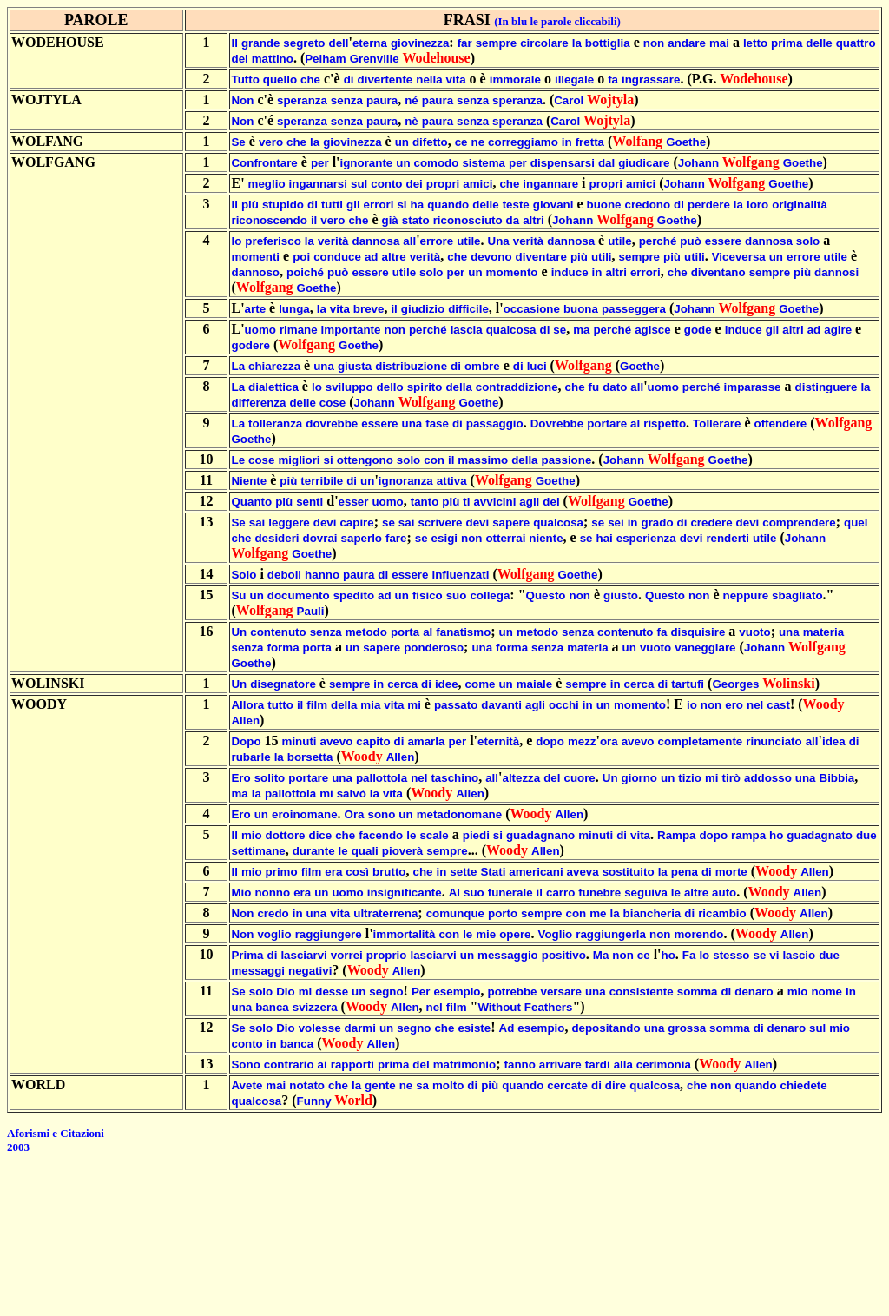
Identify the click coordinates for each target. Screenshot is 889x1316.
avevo (336, 741)
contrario (289, 1064)
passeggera (634, 308)
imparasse (752, 386)
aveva (583, 871)
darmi (360, 1028)
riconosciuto (468, 220)
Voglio (555, 934)
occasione (532, 308)
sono (382, 814)
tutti (332, 204)
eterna (369, 43)
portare (607, 423)
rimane (299, 329)
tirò (731, 777)
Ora (355, 814)
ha (418, 204)
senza (347, 100)
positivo (564, 955)
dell (338, 43)
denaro (753, 991)
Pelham (325, 58)
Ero (240, 777)
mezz (582, 741)
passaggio (495, 423)
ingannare (550, 183)
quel (855, 522)
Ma (601, 955)
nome (826, 991)
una (323, 366)
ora (609, 741)
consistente (641, 991)
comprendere (798, 522)
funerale (510, 892)
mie (486, 934)
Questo (546, 595)
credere (711, 522)
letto (755, 43)
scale (433, 835)
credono (648, 204)
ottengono (365, 459)
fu (594, 386)
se (559, 329)
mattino (272, 58)
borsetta (310, 757)
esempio (456, 991)
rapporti (352, 1064)
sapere (511, 522)
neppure (745, 595)
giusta (355, 366)
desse (331, 991)
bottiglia (607, 43)
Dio (285, 991)
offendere (780, 423)
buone (604, 204)
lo (317, 386)
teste (516, 204)
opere (514, 934)
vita (456, 79)
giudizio (422, 308)
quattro (856, 43)
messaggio (507, 955)
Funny (314, 1101)
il (314, 220)
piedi (476, 835)
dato (615, 386)
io (692, 704)
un (402, 142)
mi (414, 704)
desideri (276, 538)
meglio (267, 183)
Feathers (548, 1007)
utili (601, 256)
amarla (425, 741)
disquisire (697, 631)
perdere (709, 204)
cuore (579, 777)
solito (270, 777)
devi (325, 522)
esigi (444, 538)
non (653, 43)
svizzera (315, 1007)
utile (468, 241)
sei (616, 522)
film (316, 704)
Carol (568, 100)
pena (684, 871)
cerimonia (663, 1064)
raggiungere (328, 934)
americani (536, 871)
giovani (553, 204)
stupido (283, 204)
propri (443, 183)
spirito (425, 386)
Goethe (686, 142)
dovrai (320, 538)
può (690, 241)
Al (454, 892)
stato (416, 220)
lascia (467, 329)
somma (697, 991)
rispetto (664, 423)
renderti (727, 538)
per (320, 162)
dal (606, 162)
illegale (574, 79)
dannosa (376, 241)
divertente (385, 79)
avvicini (494, 501)
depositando (605, 1028)
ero (734, 704)
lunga (294, 308)
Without (498, 1007)
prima (786, 43)
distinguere (826, 386)
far (465, 43)
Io (236, 241)
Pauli (311, 611)
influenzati (460, 574)
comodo (436, 162)
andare (687, 43)
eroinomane (305, 814)
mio (251, 835)
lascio (798, 955)
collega (490, 595)
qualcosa (511, 329)
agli (529, 501)
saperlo (361, 538)
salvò (351, 793)
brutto (389, 871)
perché (658, 241)
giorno (639, 777)
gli (353, 204)
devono (491, 256)
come (480, 684)
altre (394, 256)
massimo (483, 459)
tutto (280, 704)
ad (372, 256)
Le (238, 459)
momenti (255, 256)
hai (604, 538)
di (349, 79)
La (238, 366)
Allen (245, 720)
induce (570, 272)
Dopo (245, 741)
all (409, 241)
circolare (544, 43)
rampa (748, 835)
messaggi (258, 970)
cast (778, 704)
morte (731, 871)
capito (373, 741)
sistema (483, 162)
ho (776, 835)
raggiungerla (611, 934)
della (458, 386)
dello (390, 386)
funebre (599, 892)
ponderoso (434, 647)
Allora (247, 704)
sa (422, 1085)
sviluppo (349, 386)
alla (623, 1064)
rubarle (250, 757)
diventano (718, 272)
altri (533, 220)
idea (834, 741)
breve (369, 308)
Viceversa (739, 256)
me (597, 913)
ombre (482, 366)
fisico (427, 595)
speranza (302, 100)
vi (774, 955)
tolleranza (275, 423)
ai (322, 1064)
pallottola (381, 777)
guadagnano (540, 835)
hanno (322, 574)
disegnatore (283, 684)
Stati (492, 871)
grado (658, 522)
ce (461, 142)
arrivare (560, 1064)
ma (581, 329)
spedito (353, 595)
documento (298, 595)
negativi (310, 970)
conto (386, 183)
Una (499, 241)
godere (250, 345)
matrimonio (465, 1064)
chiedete (803, 1085)
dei (414, 183)
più (250, 204)
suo (456, 595)
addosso (768, 777)
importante (351, 329)
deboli (284, 574)
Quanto (251, 501)
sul (359, 183)
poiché (305, 272)
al (635, 423)
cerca (402, 684)
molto (448, 1085)
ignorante (366, 162)
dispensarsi (562, 162)
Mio (241, 892)
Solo (243, 574)
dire (615, 1085)
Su (238, 595)
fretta (590, 142)
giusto (620, 595)
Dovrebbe (556, 423)
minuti (299, 741)
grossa (687, 1028)
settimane (258, 850)
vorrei (347, 955)
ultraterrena (385, 913)
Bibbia (837, 777)
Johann (698, 162)
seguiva (646, 892)
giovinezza (420, 43)
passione (567, 459)
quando (448, 204)
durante (314, 850)
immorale (515, 79)
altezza (521, 777)
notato (307, 1085)
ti (466, 501)
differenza (258, 402)
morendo (698, 934)
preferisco (272, 241)
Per (421, 991)
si (401, 204)
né (411, 100)
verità (333, 241)
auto (724, 892)
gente (380, 1085)
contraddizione (517, 386)
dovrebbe (332, 423)
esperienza (646, 538)
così (357, 871)
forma (283, 647)
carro (560, 892)
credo (272, 913)
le (411, 835)
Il (234, 43)
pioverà (402, 850)
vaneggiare (705, 647)
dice (321, 835)
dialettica (273, 386)
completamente (700, 741)
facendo (381, 835)
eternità (498, 741)
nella (429, 79)
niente (546, 538)
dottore (286, 835)
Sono (245, 1064)
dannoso (255, 272)
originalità (799, 204)
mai (719, 43)
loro (757, 204)
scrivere (440, 522)
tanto (425, 501)
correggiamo (523, 142)
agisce (653, 329)
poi (301, 256)
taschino (454, 777)
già (390, 220)
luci (537, 366)
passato (455, 704)
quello (280, 79)
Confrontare (264, 162)
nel (755, 704)
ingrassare (651, 79)
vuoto (754, 631)
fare (395, 538)
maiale (535, 684)
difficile (468, 308)
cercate (567, 1085)
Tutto (245, 79)
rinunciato (773, 741)
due (866, 835)
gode (698, 329)
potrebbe (512, 991)
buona (580, 308)
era (333, 871)
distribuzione (411, 366)
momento (512, 272)
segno (386, 991)
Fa (689, 955)
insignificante (404, 892)
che (310, 79)
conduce (337, 256)
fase (437, 423)
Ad (507, 1028)
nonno (272, 892)
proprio (386, 955)
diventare (541, 256)
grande (260, 43)
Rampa (676, 835)
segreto (304, 43)
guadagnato (820, 835)
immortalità (404, 934)
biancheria (652, 913)
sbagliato (797, 595)
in (567, 142)
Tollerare (717, 423)
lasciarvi (303, 955)
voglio (274, 934)
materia (823, 631)
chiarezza (274, 366)
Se (238, 142)
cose (332, 402)
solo (808, 241)
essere (723, 241)
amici (477, 183)
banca (272, 1007)
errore (437, 241)
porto (502, 913)
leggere (288, 522)
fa (613, 79)
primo (282, 871)
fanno (520, 1064)
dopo (550, 741)
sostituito (629, 871)
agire (838, 329)
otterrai (505, 538)
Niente (249, 480)
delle (819, 43)
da (513, 220)
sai (257, 522)
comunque (455, 913)
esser (354, 501)
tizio (689, 777)
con (434, 459)
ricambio (722, 913)
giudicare (643, 162)
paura (382, 100)
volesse (320, 1028)
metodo (366, 631)
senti (309, 501)
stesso (731, 955)
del (239, 58)
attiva (452, 480)
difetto (430, 142)
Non (242, 100)
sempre (496, 43)
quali (365, 850)
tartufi (687, 684)
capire (356, 522)
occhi (564, 704)
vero (271, 142)
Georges (735, 684)
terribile (321, 480)
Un (239, 631)
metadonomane (460, 814)
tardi (597, 1064)
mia (370, 704)
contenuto (278, 631)
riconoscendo (268, 220)
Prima (247, 955)
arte (255, 308)
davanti (501, 704)
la (577, 43)
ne (478, 142)
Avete (246, 1085)
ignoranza (406, 480)
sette (463, 871)
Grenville (374, 58)
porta (405, 631)
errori (379, 204)
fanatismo (463, 631)
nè (411, 121)
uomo (260, 329)
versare (561, 991)
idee (446, 684)
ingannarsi (318, 183)
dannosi (836, 272)
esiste (474, 1028)
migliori (298, 459)
